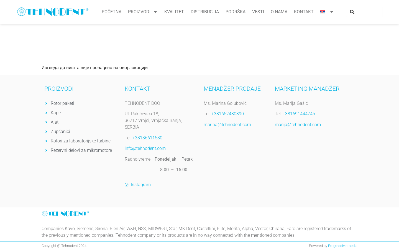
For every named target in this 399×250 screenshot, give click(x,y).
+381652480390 (227, 113)
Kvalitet (174, 11)
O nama (279, 11)
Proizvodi (143, 12)
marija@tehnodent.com (298, 124)
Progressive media (342, 246)
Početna (111, 11)
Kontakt (304, 11)
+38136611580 (146, 137)
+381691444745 (299, 113)
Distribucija (205, 11)
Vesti (258, 11)
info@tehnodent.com (145, 148)
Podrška (235, 11)
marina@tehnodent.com (227, 124)
